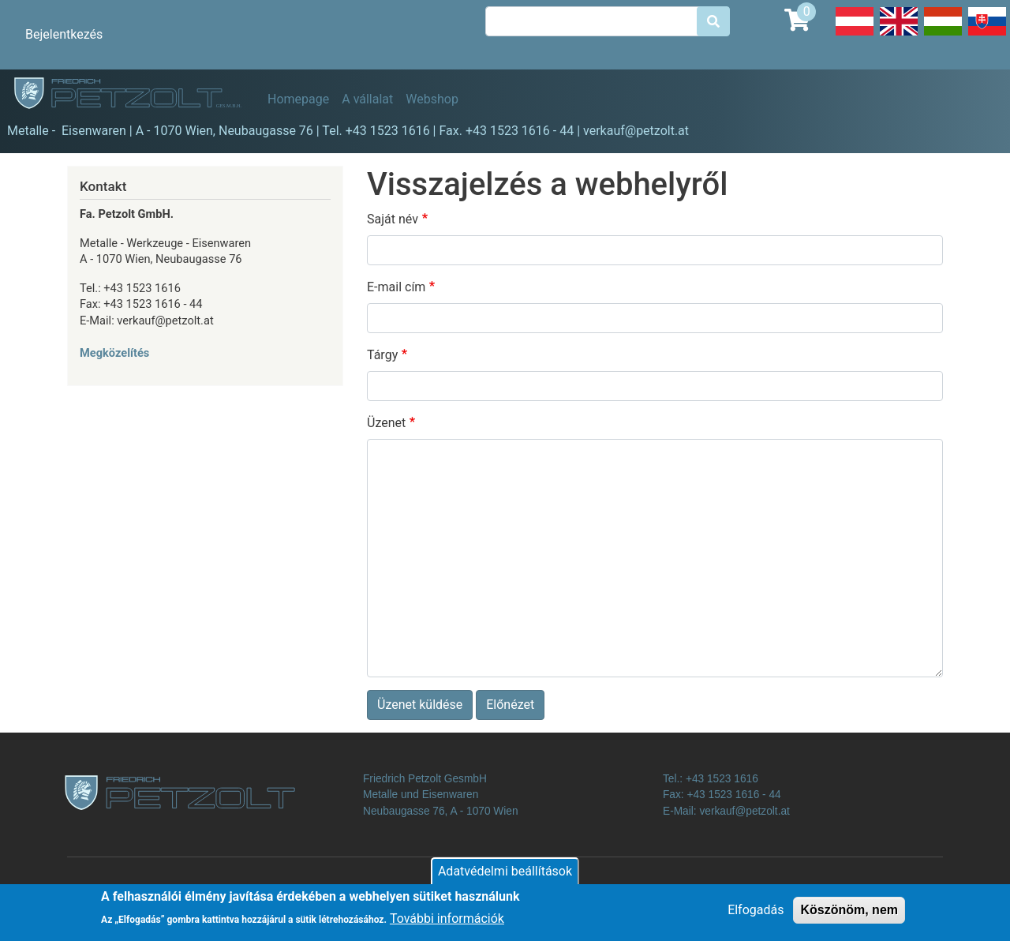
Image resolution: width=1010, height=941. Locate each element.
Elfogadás (756, 915)
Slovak (987, 35)
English (899, 35)
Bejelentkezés (64, 34)
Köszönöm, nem (849, 915)
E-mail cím (396, 286)
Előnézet (510, 704)
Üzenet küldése (419, 704)
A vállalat (367, 99)
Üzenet (386, 422)
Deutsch (854, 35)
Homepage (298, 99)
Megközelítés (114, 353)
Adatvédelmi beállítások (505, 876)
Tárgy (382, 354)
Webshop (432, 99)
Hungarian (943, 35)
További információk (447, 924)
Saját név (392, 219)
